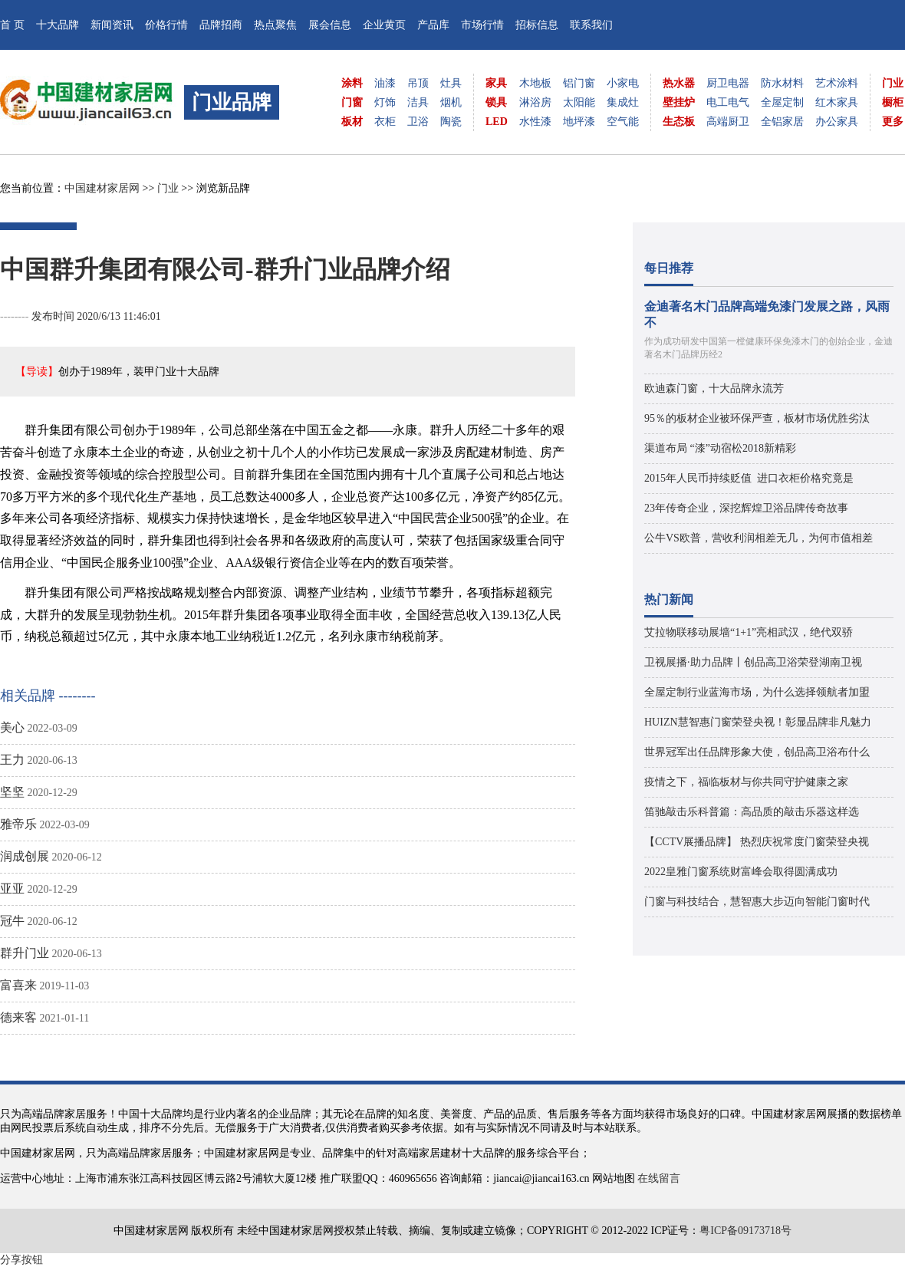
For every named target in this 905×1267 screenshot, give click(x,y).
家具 (496, 83)
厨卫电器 (727, 83)
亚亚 (12, 888)
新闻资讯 (111, 25)
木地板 (535, 83)
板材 (352, 121)
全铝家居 (782, 121)
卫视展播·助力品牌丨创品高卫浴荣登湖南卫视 (753, 662)
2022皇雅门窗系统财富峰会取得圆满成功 (741, 871)
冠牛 (12, 920)
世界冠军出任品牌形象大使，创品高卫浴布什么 (757, 752)
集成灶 (623, 102)
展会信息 (329, 25)
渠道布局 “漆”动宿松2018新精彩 (720, 448)
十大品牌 (57, 25)
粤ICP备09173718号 (745, 1230)
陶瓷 (451, 121)
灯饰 (385, 102)
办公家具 (836, 121)
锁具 (496, 102)
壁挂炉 (679, 102)
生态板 (679, 121)
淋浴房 (535, 102)
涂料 (352, 83)
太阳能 (579, 102)
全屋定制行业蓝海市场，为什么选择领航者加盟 (757, 692)
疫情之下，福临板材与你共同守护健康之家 (746, 782)
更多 (892, 121)
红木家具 (836, 102)
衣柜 (385, 121)
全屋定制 (782, 102)
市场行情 (482, 25)
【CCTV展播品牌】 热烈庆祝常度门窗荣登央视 (756, 841)
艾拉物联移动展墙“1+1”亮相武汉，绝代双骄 (748, 632)
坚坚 (12, 791)
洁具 (418, 102)
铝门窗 (579, 83)
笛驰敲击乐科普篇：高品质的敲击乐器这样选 (751, 812)
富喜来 (18, 985)
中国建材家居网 (102, 188)
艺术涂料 (836, 83)
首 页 (12, 25)
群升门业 (24, 952)
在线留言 (658, 1178)
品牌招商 (220, 25)
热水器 (679, 83)
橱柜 (892, 102)
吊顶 (418, 83)
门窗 (352, 102)
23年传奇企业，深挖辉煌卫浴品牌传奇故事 (746, 508)
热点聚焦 (275, 25)
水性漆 (535, 121)
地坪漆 (579, 121)
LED (496, 121)
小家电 (623, 83)
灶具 (451, 83)
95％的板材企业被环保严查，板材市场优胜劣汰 (757, 418)
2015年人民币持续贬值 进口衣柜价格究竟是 (749, 478)
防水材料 (782, 83)
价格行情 (166, 25)
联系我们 (591, 25)
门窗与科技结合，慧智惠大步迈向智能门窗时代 (757, 901)
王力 (12, 759)
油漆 (385, 83)
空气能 (623, 121)
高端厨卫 (727, 121)
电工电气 (727, 102)
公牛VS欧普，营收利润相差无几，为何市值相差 (758, 538)
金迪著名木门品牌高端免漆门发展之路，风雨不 (767, 314)
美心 (12, 727)
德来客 (18, 1017)
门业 (892, 83)
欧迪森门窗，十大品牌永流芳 (714, 388)
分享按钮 (21, 1259)
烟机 (451, 102)
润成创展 (24, 856)
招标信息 (536, 25)
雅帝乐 (18, 824)
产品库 (433, 25)
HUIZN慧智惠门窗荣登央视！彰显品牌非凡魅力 (757, 722)
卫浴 (418, 121)
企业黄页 (384, 25)
